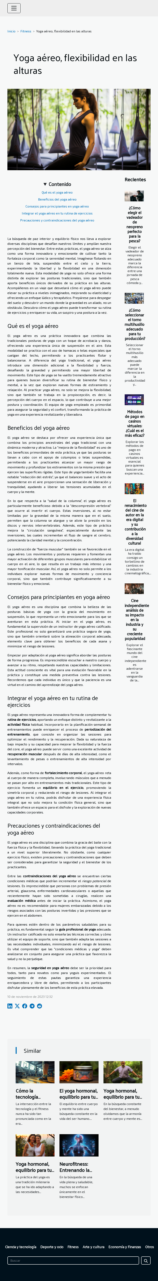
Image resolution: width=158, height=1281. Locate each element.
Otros (149, 1246)
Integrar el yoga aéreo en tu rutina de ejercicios (57, 213)
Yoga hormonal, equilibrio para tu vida (121, 1097)
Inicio (11, 31)
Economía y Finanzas (124, 1246)
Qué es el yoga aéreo (57, 192)
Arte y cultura (93, 1246)
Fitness (25, 31)
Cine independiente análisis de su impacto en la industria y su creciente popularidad (137, 619)
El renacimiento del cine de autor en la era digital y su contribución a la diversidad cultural (136, 521)
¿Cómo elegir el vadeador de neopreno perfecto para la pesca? (135, 224)
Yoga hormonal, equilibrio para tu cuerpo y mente (34, 1170)
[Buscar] (73, 1260)
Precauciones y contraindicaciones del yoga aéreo (57, 220)
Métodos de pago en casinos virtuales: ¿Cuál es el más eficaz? (134, 423)
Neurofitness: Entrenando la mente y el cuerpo (78, 1170)
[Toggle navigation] (14, 8)
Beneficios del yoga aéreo (57, 199)
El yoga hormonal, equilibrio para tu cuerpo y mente (78, 1097)
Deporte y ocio (51, 1246)
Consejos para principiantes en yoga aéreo (57, 206)
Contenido (60, 184)
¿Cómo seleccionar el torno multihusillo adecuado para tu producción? (135, 324)
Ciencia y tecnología (20, 1246)
